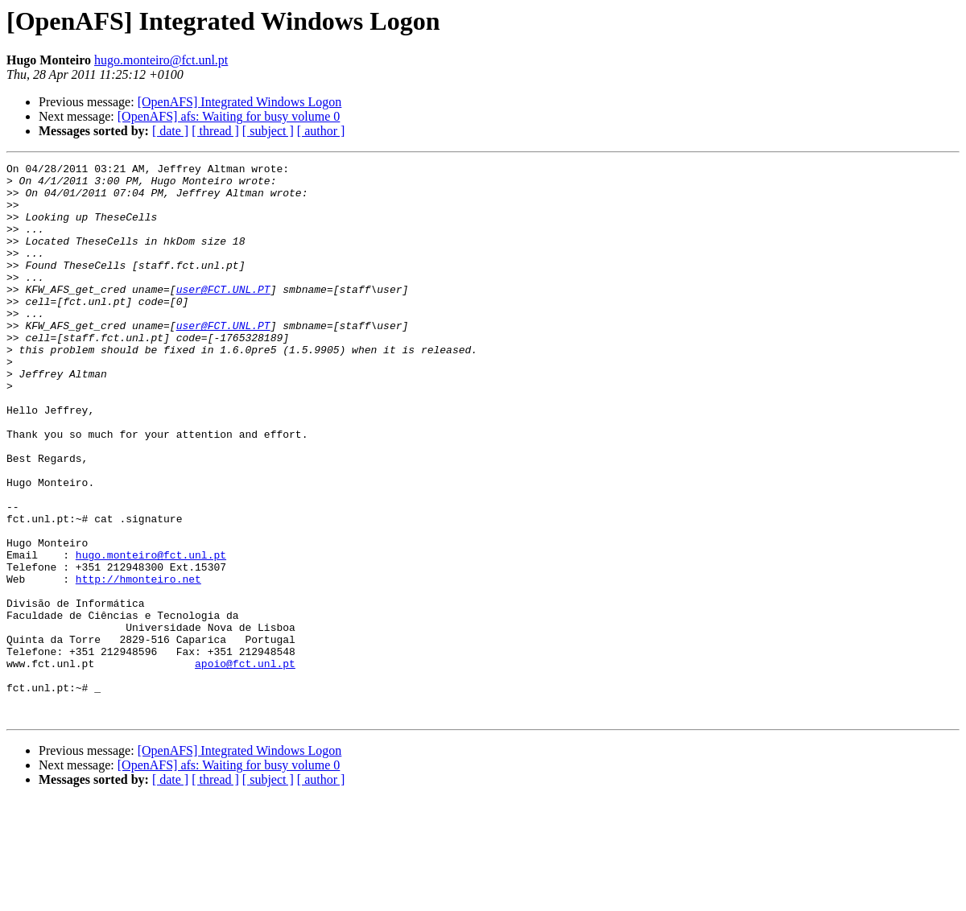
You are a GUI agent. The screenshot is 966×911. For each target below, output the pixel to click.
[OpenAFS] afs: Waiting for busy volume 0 (229, 116)
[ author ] (321, 131)
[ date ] (170, 131)
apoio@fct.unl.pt (245, 764)
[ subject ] (268, 131)
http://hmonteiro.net (138, 663)
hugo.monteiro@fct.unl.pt (161, 60)
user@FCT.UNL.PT (223, 315)
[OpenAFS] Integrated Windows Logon (240, 102)
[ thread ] (215, 131)
